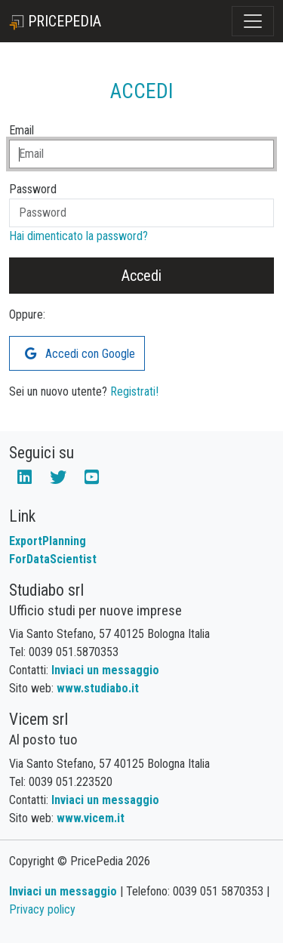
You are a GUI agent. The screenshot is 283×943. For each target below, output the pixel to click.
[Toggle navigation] (253, 21)
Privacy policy (42, 909)
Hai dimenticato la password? (78, 236)
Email (21, 130)
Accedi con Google (80, 354)
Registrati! (134, 391)
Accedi (141, 276)
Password (33, 189)
